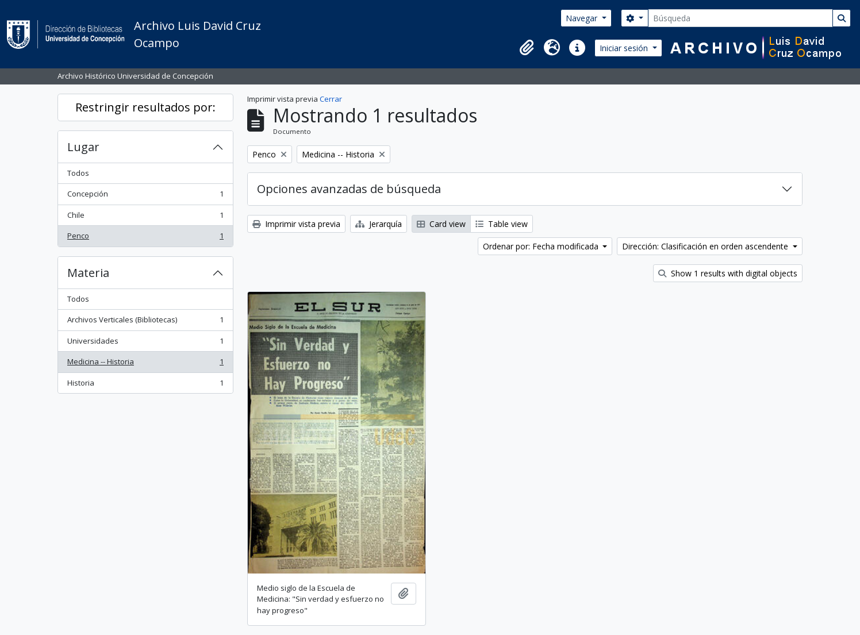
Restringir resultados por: (145, 107)
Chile (145, 217)
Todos (78, 173)
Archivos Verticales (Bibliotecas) (145, 322)
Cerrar (331, 99)
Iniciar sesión (625, 48)
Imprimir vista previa (296, 223)
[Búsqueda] (740, 18)
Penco (145, 238)
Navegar (583, 18)
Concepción (145, 196)
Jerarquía (378, 223)
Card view (441, 223)
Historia (145, 385)
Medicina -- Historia (145, 364)
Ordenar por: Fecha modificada (542, 246)
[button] (526, 47)
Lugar (83, 147)
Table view (501, 223)
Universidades (145, 343)
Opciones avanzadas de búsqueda (349, 189)
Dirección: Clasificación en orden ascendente (706, 246)
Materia (88, 272)
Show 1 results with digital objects (727, 273)
